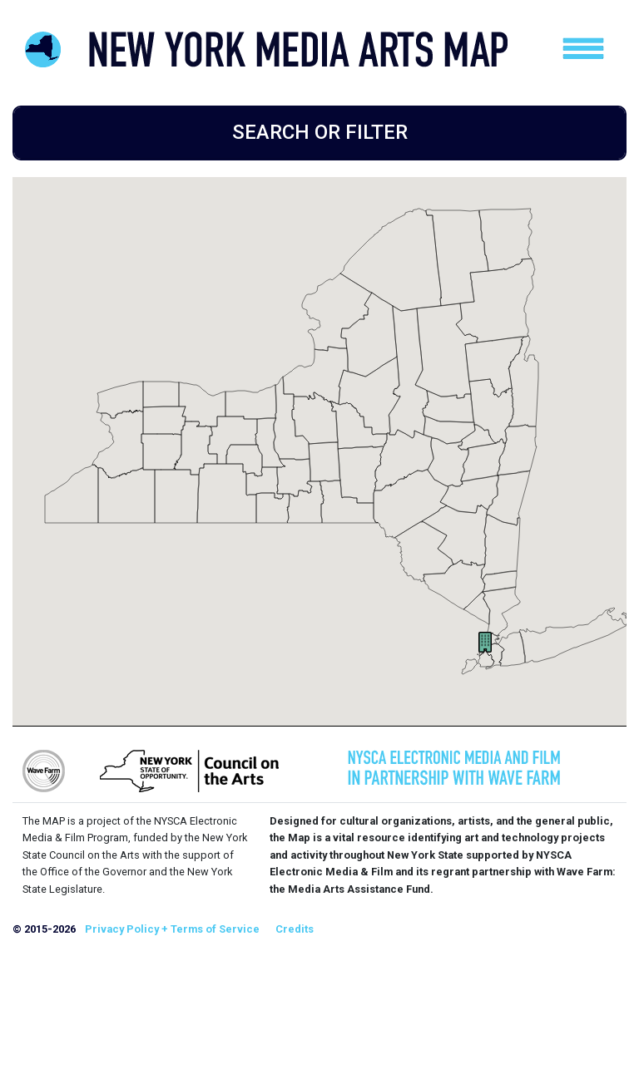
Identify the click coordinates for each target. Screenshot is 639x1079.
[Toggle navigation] (583, 48)
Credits (294, 929)
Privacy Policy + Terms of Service (172, 929)
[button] (485, 642)
